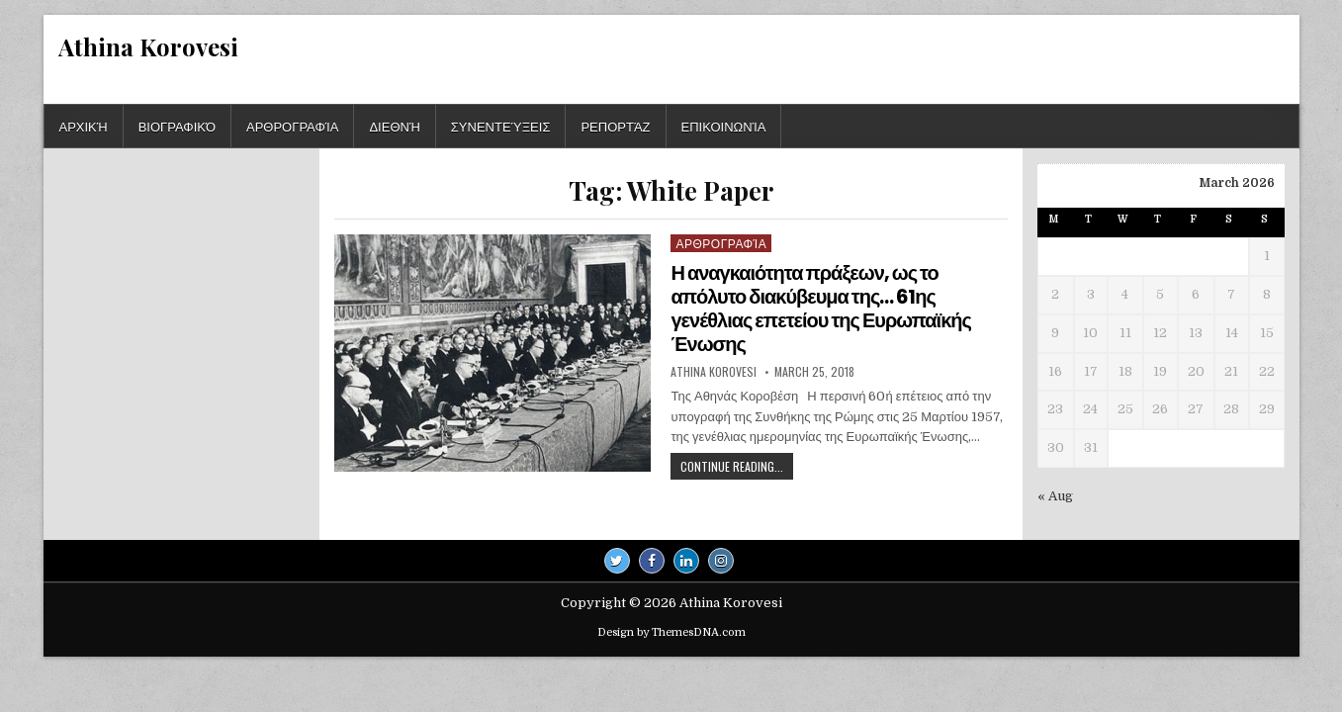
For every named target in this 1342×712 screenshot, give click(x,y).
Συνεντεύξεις (501, 125)
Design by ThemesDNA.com (671, 632)
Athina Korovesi (148, 46)
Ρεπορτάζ (615, 125)
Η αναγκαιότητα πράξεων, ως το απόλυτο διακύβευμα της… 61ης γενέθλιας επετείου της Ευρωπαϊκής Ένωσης (821, 308)
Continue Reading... (736, 468)
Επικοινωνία (723, 125)
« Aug (1055, 496)
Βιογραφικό (177, 125)
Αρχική (83, 125)
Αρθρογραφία (292, 125)
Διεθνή (394, 125)
